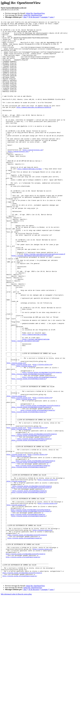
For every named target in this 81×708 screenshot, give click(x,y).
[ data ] (25, 17)
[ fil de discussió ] (34, 17)
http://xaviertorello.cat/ (18, 178)
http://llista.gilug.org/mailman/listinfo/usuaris (42, 443)
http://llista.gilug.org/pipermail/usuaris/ (39, 448)
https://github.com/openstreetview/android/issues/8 (44, 301)
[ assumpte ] (44, 17)
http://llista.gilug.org (16, 431)
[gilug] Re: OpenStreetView (35, 13)
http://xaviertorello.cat (33, 176)
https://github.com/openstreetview (35, 403)
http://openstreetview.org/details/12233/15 (33, 125)
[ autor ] (52, 17)
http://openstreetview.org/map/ (29, 198)
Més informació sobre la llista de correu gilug (16, 706)
